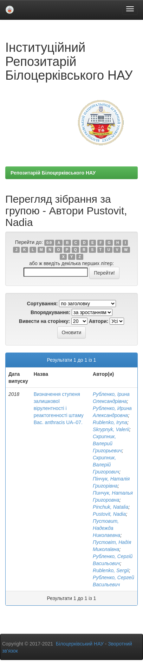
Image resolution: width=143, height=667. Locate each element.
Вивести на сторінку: (44, 321)
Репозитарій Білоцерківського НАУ (53, 173)
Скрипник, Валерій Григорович (106, 465)
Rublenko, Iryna (110, 422)
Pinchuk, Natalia (110, 507)
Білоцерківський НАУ (80, 644)
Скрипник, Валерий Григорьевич (107, 443)
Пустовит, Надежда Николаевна (106, 528)
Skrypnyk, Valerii (111, 429)
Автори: (99, 321)
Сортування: (42, 303)
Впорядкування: (50, 312)
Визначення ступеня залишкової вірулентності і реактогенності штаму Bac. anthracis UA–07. (59, 408)
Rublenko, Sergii (111, 570)
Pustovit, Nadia (109, 514)
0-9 (49, 242)
